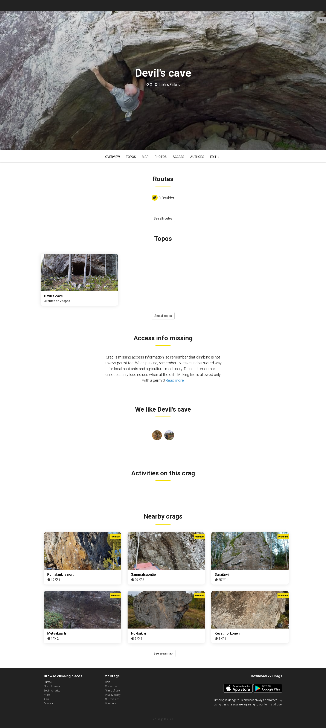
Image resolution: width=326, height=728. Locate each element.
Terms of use (112, 690)
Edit (214, 157)
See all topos (163, 315)
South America (52, 690)
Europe (48, 682)
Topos (131, 157)
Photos (161, 157)
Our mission (112, 699)
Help (107, 682)
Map (145, 157)
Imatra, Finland (169, 84)
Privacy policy (112, 694)
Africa (47, 694)
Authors (197, 157)
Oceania (48, 703)
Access (178, 157)
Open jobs (111, 703)
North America (52, 686)
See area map (163, 653)
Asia (46, 699)
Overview (112, 157)
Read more (175, 380)
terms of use (273, 704)
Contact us (111, 686)
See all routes (163, 218)
